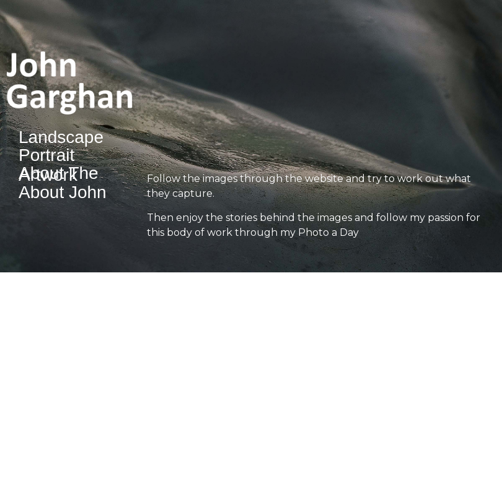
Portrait (46, 156)
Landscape (61, 138)
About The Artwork (59, 174)
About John (63, 193)
